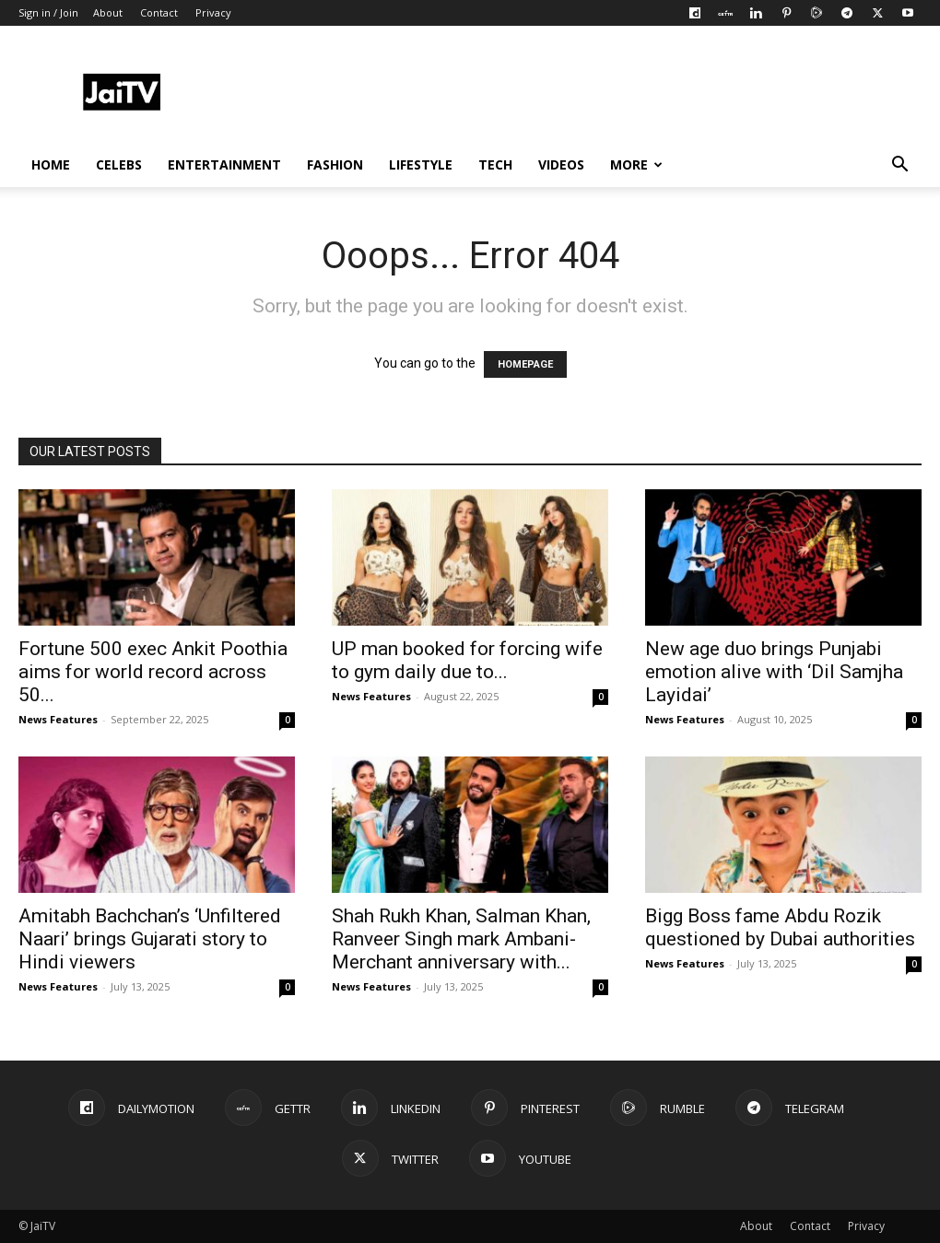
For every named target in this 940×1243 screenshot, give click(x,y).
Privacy (213, 12)
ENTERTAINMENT (224, 164)
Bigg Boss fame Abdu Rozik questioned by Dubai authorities (780, 927)
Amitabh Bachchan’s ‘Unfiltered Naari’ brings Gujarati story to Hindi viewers (149, 939)
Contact (159, 12)
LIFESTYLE (420, 164)
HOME (50, 164)
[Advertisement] (586, 93)
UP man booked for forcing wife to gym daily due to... (467, 660)
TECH (495, 164)
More (636, 164)
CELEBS (119, 164)
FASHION (335, 164)
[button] (899, 166)
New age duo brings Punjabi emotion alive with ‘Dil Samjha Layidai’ (774, 672)
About (108, 12)
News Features (58, 719)
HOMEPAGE (525, 364)
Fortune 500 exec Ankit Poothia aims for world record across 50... (153, 672)
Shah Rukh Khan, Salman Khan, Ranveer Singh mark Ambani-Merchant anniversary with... (461, 939)
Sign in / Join (48, 12)
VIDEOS (561, 164)
